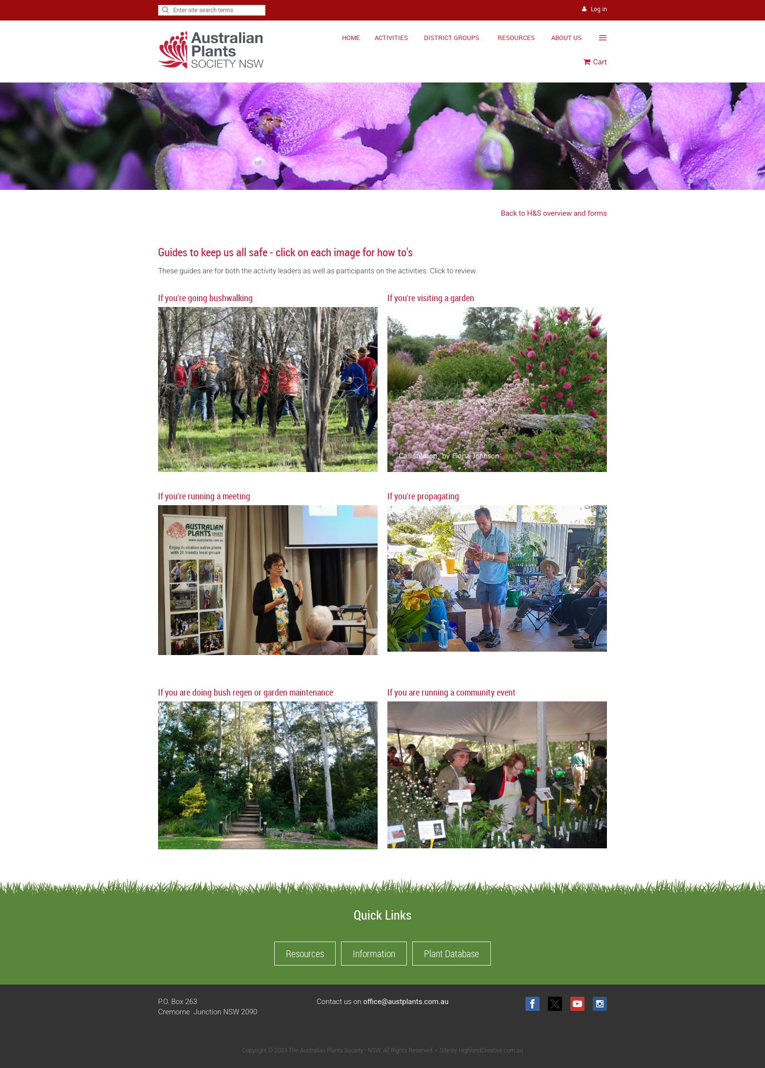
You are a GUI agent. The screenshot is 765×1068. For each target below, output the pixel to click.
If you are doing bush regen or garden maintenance (245, 692)
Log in (599, 9)
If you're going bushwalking (205, 298)
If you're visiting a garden (430, 298)
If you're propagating (423, 496)
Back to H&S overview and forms (554, 213)
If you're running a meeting (204, 496)
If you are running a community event (451, 692)
